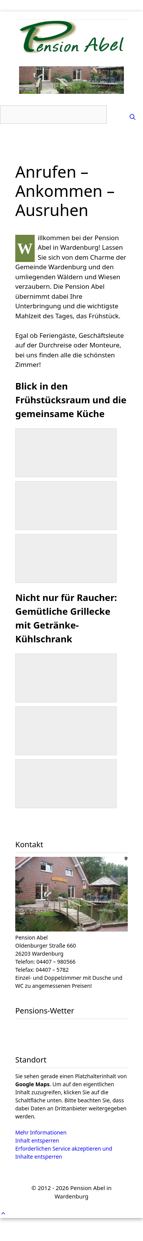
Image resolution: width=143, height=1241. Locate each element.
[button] (3, 1213)
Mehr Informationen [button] (40, 1132)
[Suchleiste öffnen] (132, 116)
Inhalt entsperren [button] (37, 1140)
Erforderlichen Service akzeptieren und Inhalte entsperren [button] (63, 1152)
